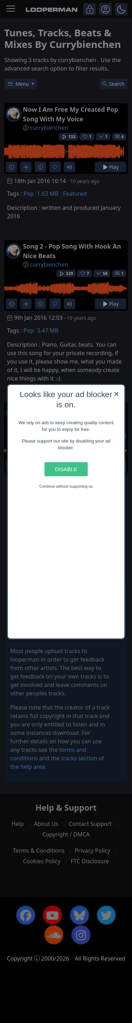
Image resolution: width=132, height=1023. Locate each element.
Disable (66, 469)
